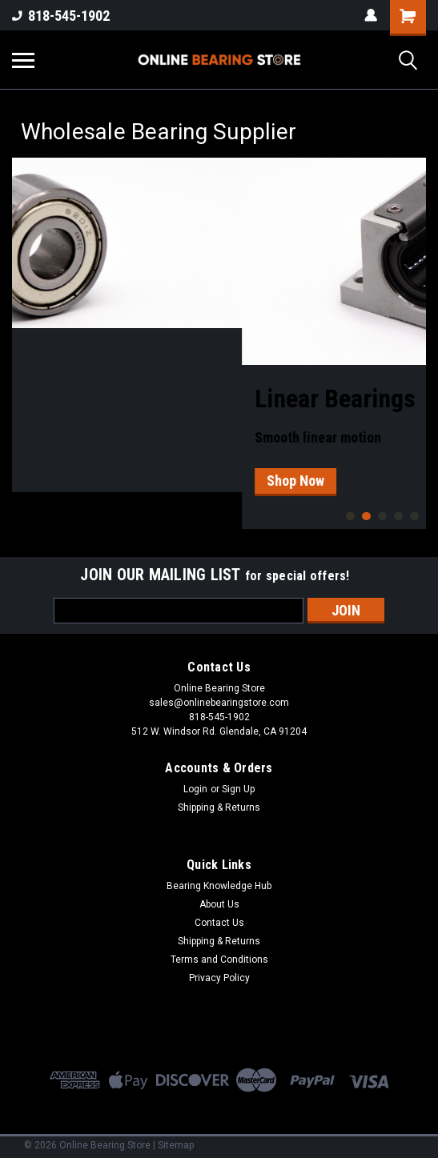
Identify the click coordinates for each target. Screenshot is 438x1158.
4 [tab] (398, 516)
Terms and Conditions (219, 959)
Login (195, 789)
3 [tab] (382, 516)
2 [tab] (366, 516)
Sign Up (238, 789)
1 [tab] (350, 516)
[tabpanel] (219, 325)
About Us (219, 904)
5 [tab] (414, 516)
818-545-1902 (61, 15)
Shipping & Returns (219, 807)
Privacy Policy (219, 978)
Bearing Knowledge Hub (219, 886)
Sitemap (176, 1145)
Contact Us (219, 922)
